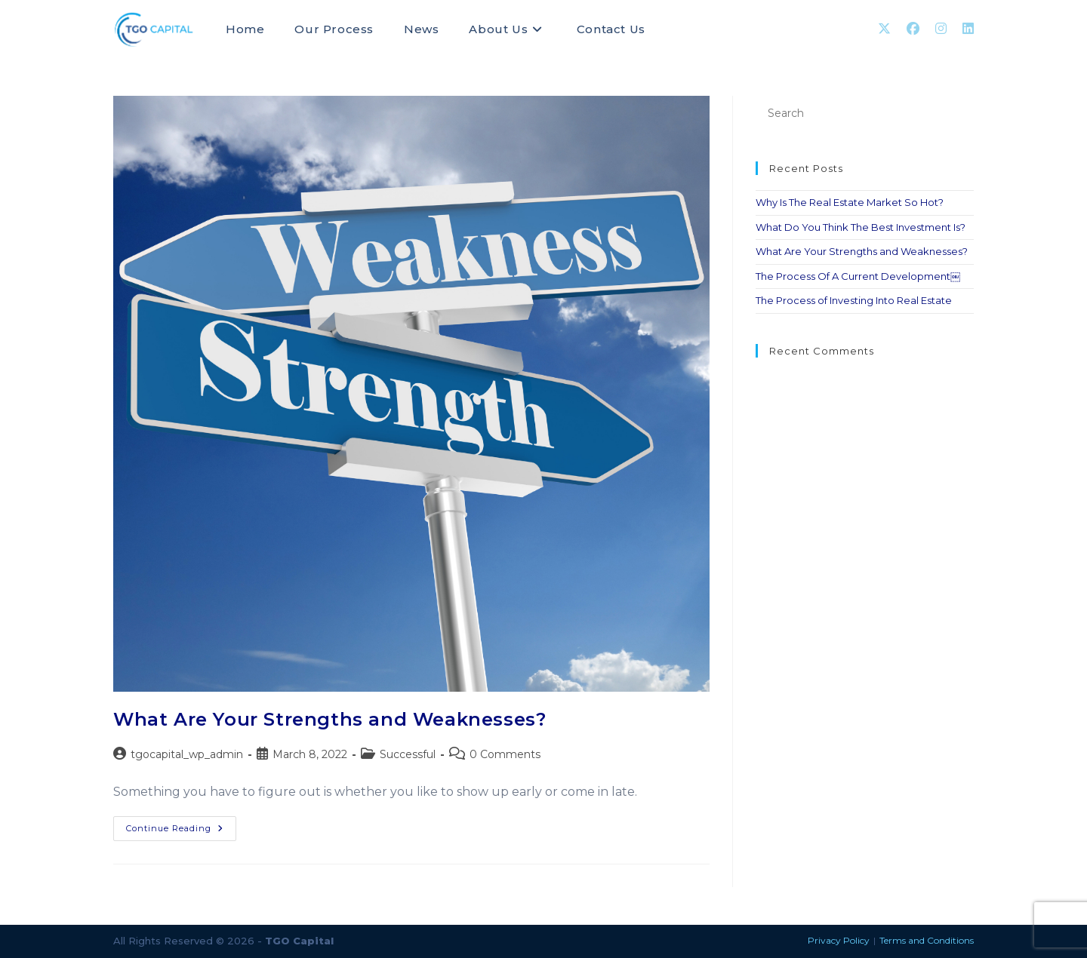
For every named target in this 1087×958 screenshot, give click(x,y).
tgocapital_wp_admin (187, 754)
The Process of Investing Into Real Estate (854, 300)
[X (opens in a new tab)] (884, 28)
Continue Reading (181, 825)
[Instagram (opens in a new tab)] (941, 28)
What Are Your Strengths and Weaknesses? (329, 719)
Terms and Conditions (926, 940)
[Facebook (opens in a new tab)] (913, 28)
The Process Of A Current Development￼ (858, 276)
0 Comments (505, 754)
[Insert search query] (865, 113)
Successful (408, 754)
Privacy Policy (839, 940)
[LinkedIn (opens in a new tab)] (968, 28)
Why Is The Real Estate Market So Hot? (850, 202)
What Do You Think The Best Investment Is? (860, 227)
